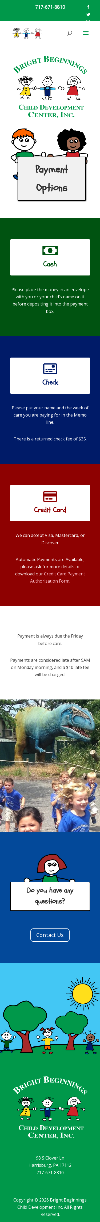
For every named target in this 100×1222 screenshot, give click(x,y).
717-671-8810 (50, 7)
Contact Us (50, 935)
